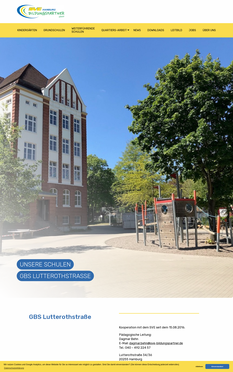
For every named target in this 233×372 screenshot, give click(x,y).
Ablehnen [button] (199, 366)
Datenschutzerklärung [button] (14, 368)
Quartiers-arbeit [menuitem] (114, 30)
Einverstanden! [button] (217, 366)
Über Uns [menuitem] (209, 30)
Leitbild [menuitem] (176, 30)
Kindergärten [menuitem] (27, 30)
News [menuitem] (137, 30)
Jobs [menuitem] (192, 30)
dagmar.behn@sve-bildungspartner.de (156, 343)
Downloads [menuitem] (155, 30)
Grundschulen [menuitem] (54, 30)
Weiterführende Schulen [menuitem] (83, 30)
